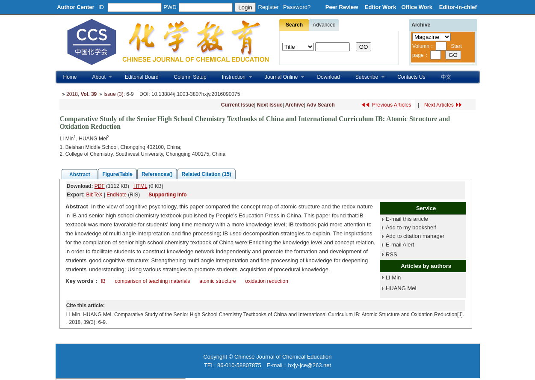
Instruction (233, 77)
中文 (446, 77)
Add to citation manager (415, 236)
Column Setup (190, 77)
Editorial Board (142, 77)
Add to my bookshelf (411, 227)
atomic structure (217, 281)
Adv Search (321, 105)
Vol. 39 (88, 94)
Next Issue (270, 105)
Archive (294, 105)
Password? (296, 7)
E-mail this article (407, 219)
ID (101, 7)
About (98, 77)
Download (328, 77)
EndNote (116, 195)
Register (268, 7)
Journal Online (280, 77)
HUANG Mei (401, 288)
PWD (169, 7)
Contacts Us (411, 77)
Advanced (324, 25)
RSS (391, 254)
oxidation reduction (266, 281)
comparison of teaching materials (152, 281)
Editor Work (380, 7)
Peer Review (342, 7)
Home (70, 77)
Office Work (417, 7)
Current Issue (237, 105)
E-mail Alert (400, 244)
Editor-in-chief (458, 7)
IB (102, 281)
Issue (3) (113, 94)
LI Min (393, 277)
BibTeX (94, 195)
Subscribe (366, 77)
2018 (72, 94)
